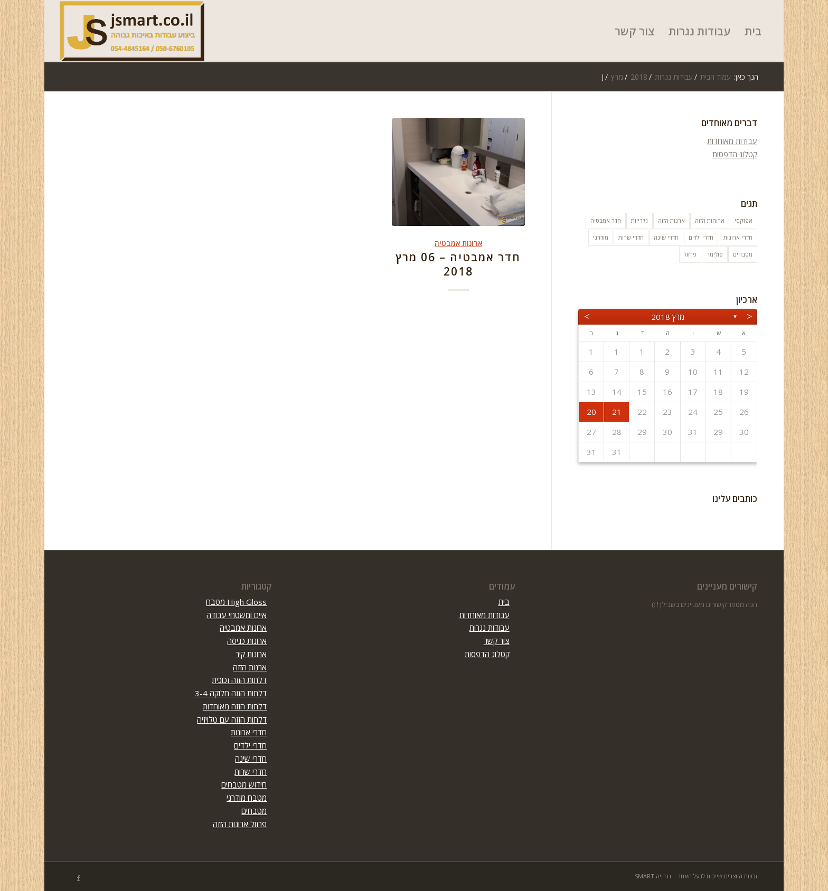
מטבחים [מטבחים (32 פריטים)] (742, 254)
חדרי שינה (251, 758)
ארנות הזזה (250, 667)
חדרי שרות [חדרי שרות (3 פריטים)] (631, 237)
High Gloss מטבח (236, 601)
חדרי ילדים (250, 745)
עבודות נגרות (489, 627)
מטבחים (254, 810)
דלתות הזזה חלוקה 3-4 (231, 693)
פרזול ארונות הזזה (240, 824)
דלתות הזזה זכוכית (239, 680)
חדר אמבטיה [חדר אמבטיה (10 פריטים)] (605, 220)
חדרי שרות (250, 771)
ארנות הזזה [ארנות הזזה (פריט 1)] (671, 220)
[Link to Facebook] (79, 878)
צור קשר (497, 641)
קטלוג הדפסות (734, 154)
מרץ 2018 (667, 316)
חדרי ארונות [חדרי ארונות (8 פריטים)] (737, 237)
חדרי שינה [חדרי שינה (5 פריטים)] (666, 237)
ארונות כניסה (247, 641)
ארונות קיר (251, 654)
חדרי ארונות (249, 732)
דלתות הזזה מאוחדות (235, 706)
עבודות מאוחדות (732, 141)
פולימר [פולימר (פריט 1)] (715, 254)
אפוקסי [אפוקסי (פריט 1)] (743, 220)
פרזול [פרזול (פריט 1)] (690, 254)
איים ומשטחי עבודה (236, 615)
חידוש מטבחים (244, 784)
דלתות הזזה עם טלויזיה (232, 719)
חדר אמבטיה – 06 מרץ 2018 (458, 264)
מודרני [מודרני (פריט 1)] (600, 237)
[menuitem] (753, 31)
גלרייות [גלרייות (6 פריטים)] (639, 220)
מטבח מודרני (247, 797)
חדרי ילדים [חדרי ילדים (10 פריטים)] (701, 237)
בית (504, 601)
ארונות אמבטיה (458, 243)
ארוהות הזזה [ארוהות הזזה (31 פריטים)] (709, 220)
